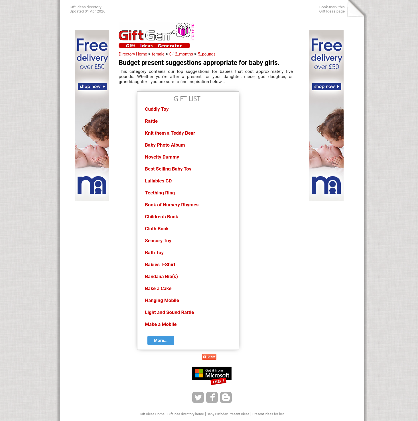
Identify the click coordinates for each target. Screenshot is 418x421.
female (158, 54)
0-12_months (181, 54)
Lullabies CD (158, 181)
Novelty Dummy (162, 157)
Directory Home (133, 54)
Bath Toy (154, 252)
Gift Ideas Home (152, 414)
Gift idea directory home (185, 414)
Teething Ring (160, 193)
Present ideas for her (268, 414)
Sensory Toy (158, 240)
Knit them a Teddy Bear (170, 133)
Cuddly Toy (157, 109)
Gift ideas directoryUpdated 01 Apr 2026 (87, 9)
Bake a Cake (158, 288)
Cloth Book (157, 228)
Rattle (151, 121)
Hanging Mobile (162, 300)
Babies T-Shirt (160, 264)
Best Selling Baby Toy (168, 169)
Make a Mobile (160, 324)
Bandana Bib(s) (161, 276)
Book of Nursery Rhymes (171, 205)
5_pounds (207, 54)
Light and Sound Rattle (169, 312)
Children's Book (161, 216)
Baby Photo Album (165, 145)
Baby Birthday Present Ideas (228, 414)
